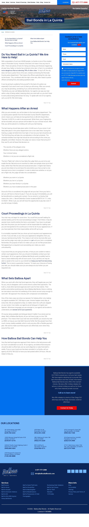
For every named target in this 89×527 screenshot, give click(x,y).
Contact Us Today (66, 421)
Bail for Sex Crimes (52, 500)
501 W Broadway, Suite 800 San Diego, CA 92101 (12, 443)
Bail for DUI (4, 507)
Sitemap (70, 503)
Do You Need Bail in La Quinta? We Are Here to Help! (14, 39)
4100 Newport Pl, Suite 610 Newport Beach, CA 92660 (13, 467)
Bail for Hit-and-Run (28, 500)
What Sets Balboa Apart (37, 38)
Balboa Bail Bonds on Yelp (76, 484)
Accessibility (72, 500)
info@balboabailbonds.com (45, 487)
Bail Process (5, 498)
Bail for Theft (51, 503)
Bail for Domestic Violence (9, 505)
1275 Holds (50, 507)
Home (2, 32)
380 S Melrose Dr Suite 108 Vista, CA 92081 (42, 451)
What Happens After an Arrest (14, 43)
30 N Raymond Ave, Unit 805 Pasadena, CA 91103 (72, 451)
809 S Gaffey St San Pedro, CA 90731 (40, 459)
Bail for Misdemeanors (29, 505)
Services (4, 496)
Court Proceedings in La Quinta (14, 46)
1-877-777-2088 (81, 2)
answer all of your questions (24, 322)
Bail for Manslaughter (29, 503)
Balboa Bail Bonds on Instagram (69, 484)
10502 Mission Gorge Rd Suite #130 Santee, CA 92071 (15, 451)
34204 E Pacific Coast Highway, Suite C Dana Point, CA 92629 (16, 459)
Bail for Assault (5, 503)
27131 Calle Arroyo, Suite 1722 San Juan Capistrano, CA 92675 (73, 459)
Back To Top (47, 104)
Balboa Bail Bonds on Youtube (80, 484)
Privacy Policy (73, 80)
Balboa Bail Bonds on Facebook (73, 484)
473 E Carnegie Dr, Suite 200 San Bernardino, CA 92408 (72, 443)
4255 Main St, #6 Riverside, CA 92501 (40, 443)
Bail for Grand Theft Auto (30, 498)
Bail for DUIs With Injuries (8, 509)
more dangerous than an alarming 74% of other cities (29, 71)
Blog (69, 498)
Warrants (49, 505)
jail (49, 249)
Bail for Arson (5, 500)
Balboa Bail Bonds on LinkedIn (84, 484)
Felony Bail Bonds (6, 512)
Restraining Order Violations (55, 498)
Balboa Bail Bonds (10, 485)
